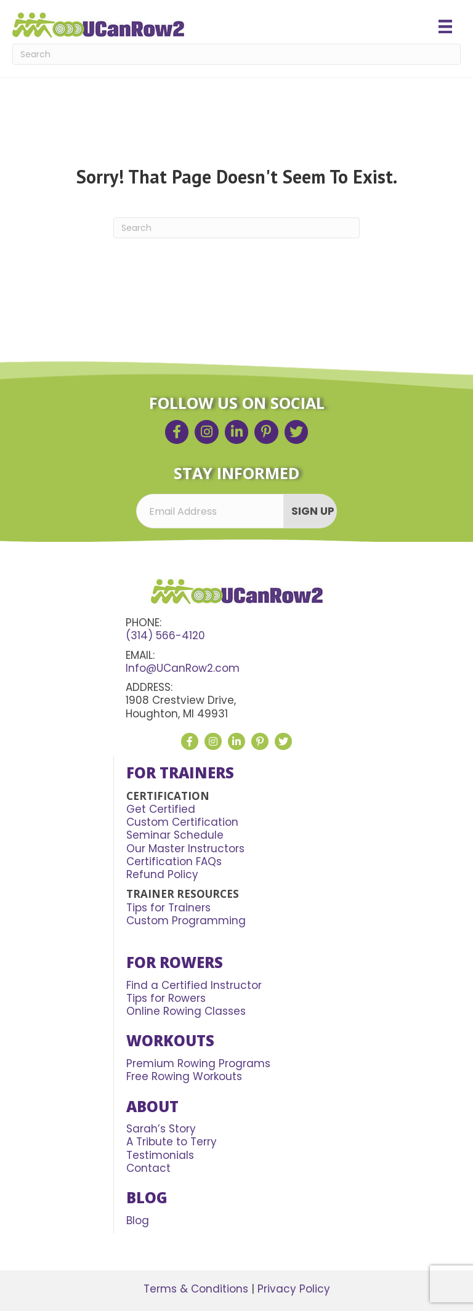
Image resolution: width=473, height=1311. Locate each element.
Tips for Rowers (166, 998)
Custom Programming (186, 920)
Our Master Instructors (185, 848)
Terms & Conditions (196, 1288)
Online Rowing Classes (186, 1011)
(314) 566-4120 (165, 635)
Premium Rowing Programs (198, 1063)
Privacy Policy (293, 1288)
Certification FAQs (174, 861)
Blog (137, 1220)
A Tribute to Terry (171, 1141)
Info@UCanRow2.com (183, 668)
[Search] (236, 54)
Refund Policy (162, 874)
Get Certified (160, 809)
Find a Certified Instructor (194, 985)
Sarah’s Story (161, 1128)
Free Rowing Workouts (184, 1076)
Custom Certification (182, 822)
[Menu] (445, 26)
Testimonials (160, 1155)
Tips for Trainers (168, 907)
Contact (148, 1168)
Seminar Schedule (175, 835)
